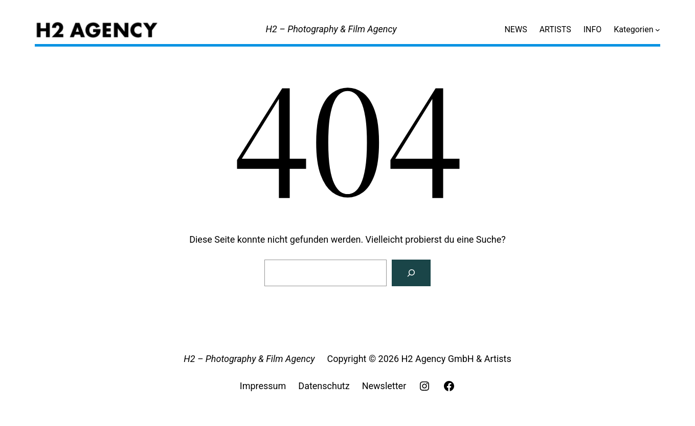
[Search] (411, 273)
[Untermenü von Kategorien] (657, 29)
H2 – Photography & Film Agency (331, 29)
